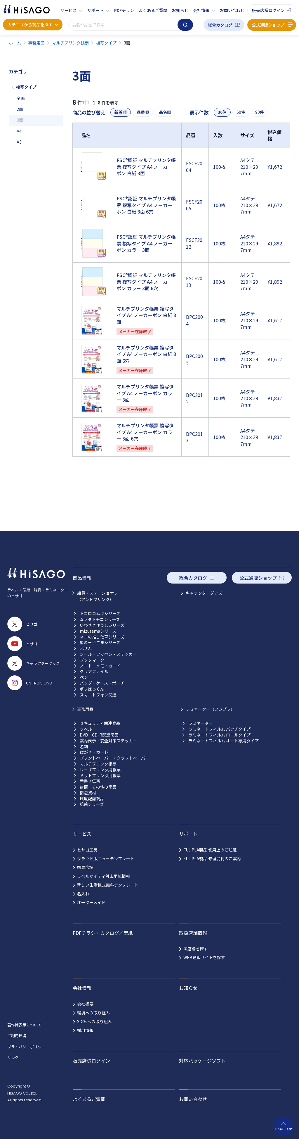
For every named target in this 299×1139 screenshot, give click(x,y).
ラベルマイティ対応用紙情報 (103, 876)
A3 (19, 142)
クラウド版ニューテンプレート (105, 858)
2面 (20, 109)
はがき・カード (94, 752)
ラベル (86, 729)
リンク (13, 1057)
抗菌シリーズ (92, 804)
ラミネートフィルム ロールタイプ (219, 734)
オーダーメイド (91, 902)
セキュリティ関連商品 (100, 723)
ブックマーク (92, 660)
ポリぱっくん (92, 689)
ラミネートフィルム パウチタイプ (219, 729)
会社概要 (85, 1004)
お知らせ (180, 10)
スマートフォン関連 (98, 694)
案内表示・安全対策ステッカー (108, 740)
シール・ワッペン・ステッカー (108, 654)
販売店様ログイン (268, 10)
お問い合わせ (232, 10)
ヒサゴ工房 (87, 850)
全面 (21, 98)
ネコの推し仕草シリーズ (102, 636)
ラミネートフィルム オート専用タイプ (223, 740)
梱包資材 (88, 792)
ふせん (86, 648)
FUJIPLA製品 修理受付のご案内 (212, 858)
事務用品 (85, 709)
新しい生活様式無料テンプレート (107, 885)
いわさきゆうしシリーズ (102, 625)
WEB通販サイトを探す (204, 957)
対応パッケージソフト (202, 1060)
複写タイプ (26, 87)
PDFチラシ (124, 10)
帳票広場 (85, 867)
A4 (19, 131)
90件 (259, 112)
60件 (241, 112)
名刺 (84, 746)
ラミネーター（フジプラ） (210, 709)
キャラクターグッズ (204, 593)
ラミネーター (200, 723)
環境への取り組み (93, 1013)
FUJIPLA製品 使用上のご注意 (210, 850)
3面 (20, 120)
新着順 (120, 112)
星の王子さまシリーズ (100, 642)
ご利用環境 (16, 1035)
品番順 (143, 112)
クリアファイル (94, 671)
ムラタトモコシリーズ (100, 619)
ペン (84, 677)
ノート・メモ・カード (100, 665)
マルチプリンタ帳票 (98, 763)
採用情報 (85, 1030)
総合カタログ (220, 25)
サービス (68, 10)
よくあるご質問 (153, 10)
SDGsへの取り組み (94, 1021)
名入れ (83, 894)
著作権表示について (24, 1025)
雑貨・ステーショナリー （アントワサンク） (99, 596)
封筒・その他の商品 (98, 786)
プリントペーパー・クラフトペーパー (114, 758)
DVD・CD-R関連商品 (99, 734)
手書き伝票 (90, 781)
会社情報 (201, 10)
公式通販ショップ (268, 25)
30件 (222, 112)
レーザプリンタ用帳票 (100, 769)
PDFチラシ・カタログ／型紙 (103, 932)
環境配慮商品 (92, 798)
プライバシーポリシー (26, 1046)
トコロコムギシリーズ (100, 613)
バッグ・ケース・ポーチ (102, 683)
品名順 (165, 112)
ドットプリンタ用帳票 (100, 775)
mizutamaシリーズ (98, 631)
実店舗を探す (195, 949)
